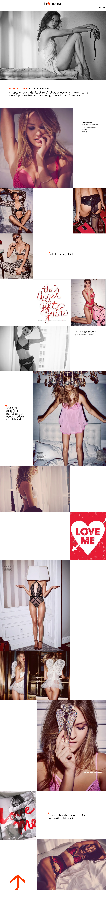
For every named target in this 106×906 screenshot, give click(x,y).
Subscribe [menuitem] (87, 8)
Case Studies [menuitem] (28, 8)
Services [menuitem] (48, 8)
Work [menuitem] (8, 8)
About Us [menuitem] (67, 8)
